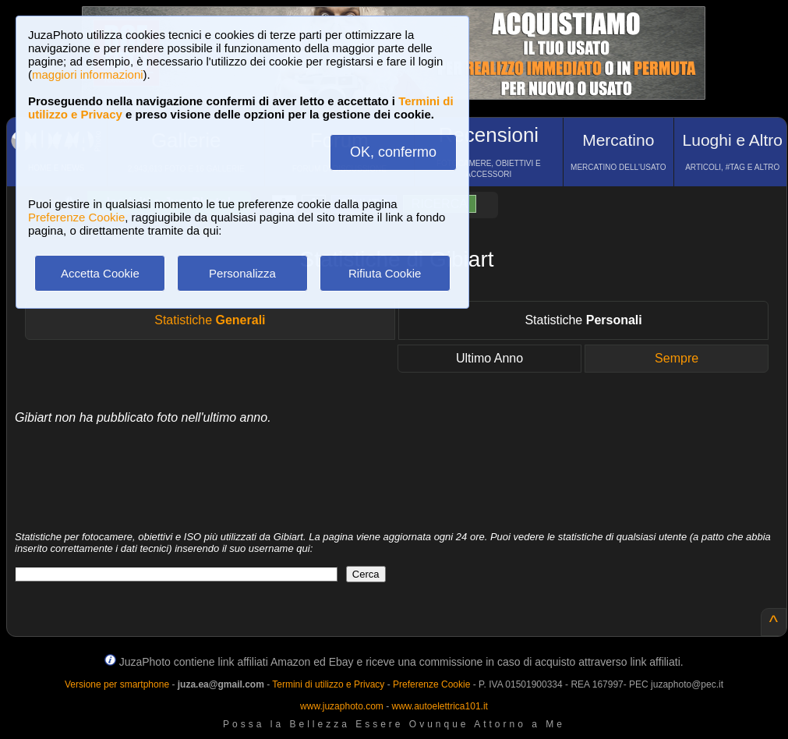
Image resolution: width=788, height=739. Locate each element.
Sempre (676, 358)
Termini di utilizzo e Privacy (328, 684)
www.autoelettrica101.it (439, 706)
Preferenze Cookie (76, 217)
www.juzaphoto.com (341, 706)
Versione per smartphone (117, 684)
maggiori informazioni (87, 74)
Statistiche (209, 320)
